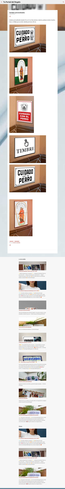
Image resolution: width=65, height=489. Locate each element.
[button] (10, 16)
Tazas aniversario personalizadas (25, 327)
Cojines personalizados (23, 398)
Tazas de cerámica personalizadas (25, 381)
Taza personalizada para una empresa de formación (28, 415)
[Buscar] (63, 2)
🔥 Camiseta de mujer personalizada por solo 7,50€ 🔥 (29, 290)
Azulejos (11, 241)
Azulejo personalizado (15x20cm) (25, 342)
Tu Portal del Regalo (11, 2)
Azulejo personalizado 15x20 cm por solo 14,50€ (28, 271)
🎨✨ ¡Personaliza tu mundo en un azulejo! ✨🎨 (28, 362)
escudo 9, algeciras (16, 242)
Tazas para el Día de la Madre (24, 310)
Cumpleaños (17, 241)
